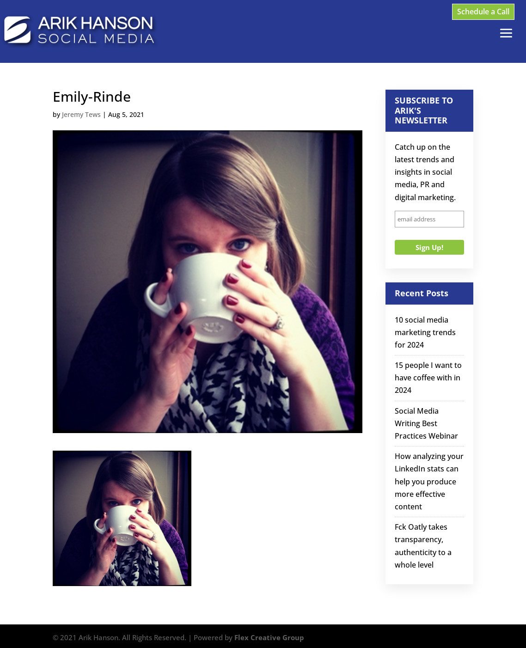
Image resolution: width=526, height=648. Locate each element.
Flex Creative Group (269, 637)
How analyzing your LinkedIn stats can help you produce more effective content (429, 481)
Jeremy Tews (81, 114)
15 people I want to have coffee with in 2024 (428, 377)
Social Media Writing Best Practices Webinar (426, 423)
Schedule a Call (483, 11)
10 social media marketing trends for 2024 (425, 332)
